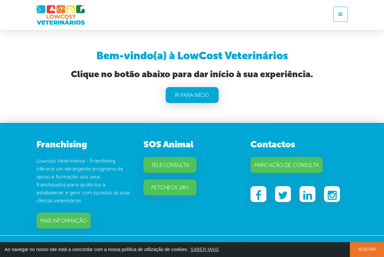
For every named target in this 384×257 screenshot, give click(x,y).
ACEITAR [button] (367, 249)
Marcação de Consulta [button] (286, 165)
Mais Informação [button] (63, 220)
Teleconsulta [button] (170, 165)
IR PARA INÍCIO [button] (192, 95)
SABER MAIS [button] (205, 249)
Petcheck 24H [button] (169, 187)
